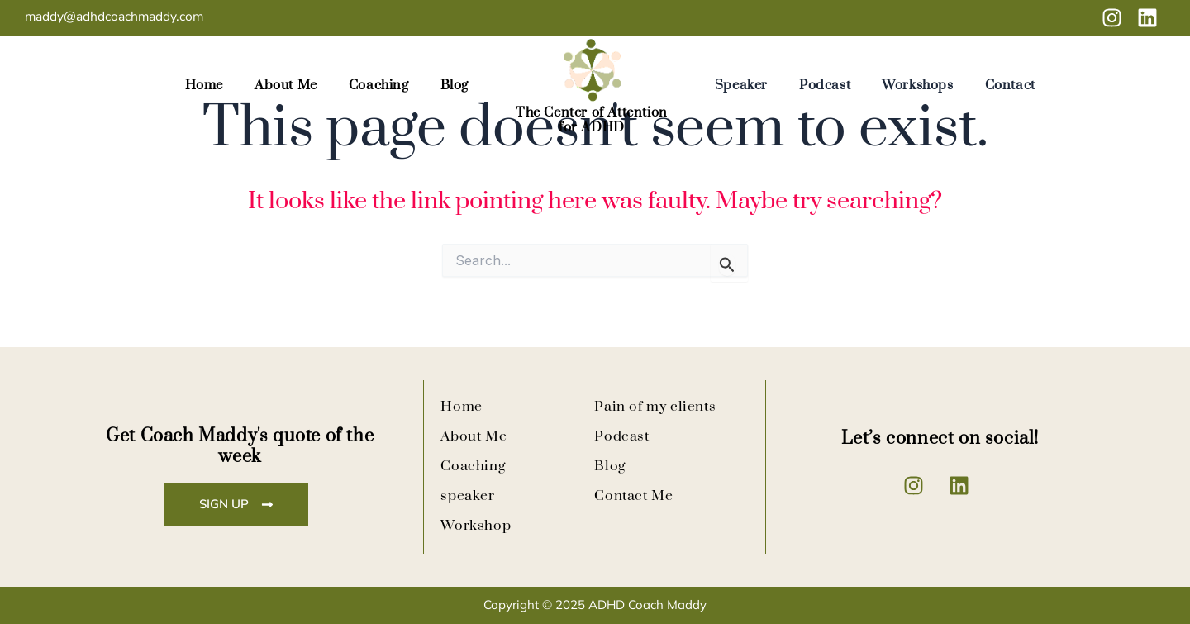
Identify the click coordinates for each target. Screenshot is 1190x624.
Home (204, 91)
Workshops (917, 91)
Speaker (741, 91)
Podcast (824, 91)
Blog (454, 91)
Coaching (379, 91)
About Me (286, 91)
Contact (1010, 91)
